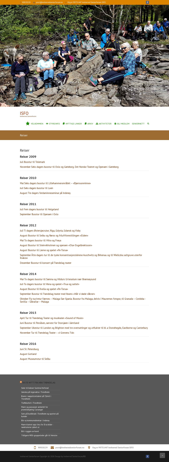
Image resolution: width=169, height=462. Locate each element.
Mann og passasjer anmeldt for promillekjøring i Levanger (34, 408)
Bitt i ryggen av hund (30, 431)
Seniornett (138, 123)
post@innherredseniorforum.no (49, 2)
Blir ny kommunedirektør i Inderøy (35, 420)
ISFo (24, 113)
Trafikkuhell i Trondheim (31, 403)
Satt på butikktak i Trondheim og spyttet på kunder (39, 415)
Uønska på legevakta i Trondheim (35, 392)
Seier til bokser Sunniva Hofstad (35, 388)
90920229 (26, 2)
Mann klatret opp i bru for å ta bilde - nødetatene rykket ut (37, 425)
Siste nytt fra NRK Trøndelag (38, 382)
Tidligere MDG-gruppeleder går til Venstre (39, 435)
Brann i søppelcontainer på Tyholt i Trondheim (36, 397)
